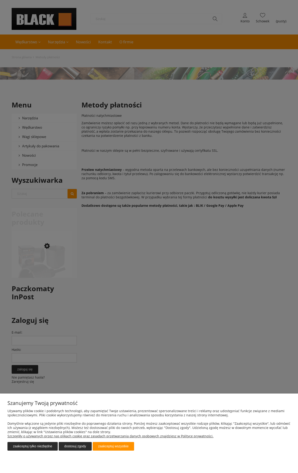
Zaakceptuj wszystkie (113, 446)
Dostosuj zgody (75, 446)
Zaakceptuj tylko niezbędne (32, 446)
